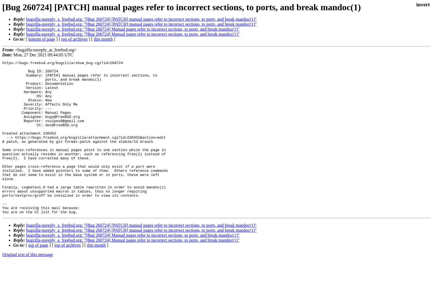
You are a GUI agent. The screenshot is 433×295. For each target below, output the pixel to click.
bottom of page (41, 39)
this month (103, 39)
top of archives (74, 39)
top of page (38, 275)
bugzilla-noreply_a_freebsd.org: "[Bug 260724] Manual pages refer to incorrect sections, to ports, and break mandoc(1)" (133, 29)
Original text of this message (27, 285)
